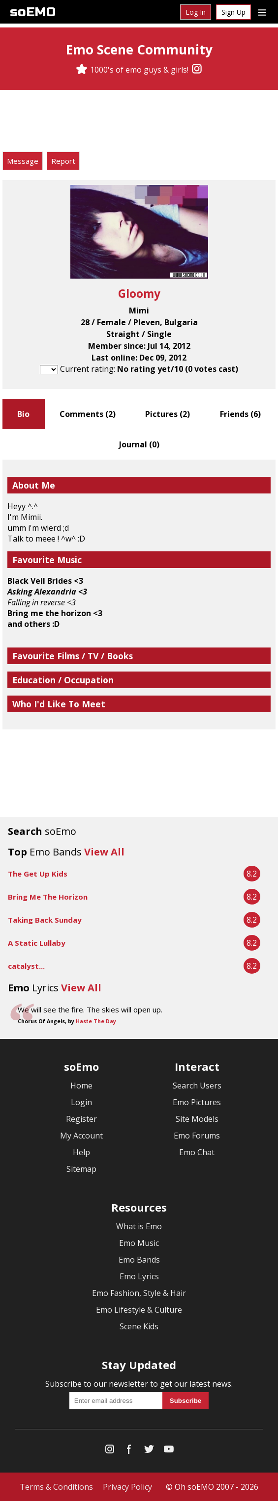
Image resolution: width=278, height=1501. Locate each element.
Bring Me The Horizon (48, 897)
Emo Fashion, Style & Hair (139, 1293)
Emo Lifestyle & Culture (139, 1309)
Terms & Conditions (56, 1486)
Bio (23, 414)
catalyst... (26, 966)
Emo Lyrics (139, 1276)
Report (63, 161)
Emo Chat (197, 1152)
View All (104, 851)
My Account (81, 1135)
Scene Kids (139, 1326)
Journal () (139, 444)
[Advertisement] (139, 122)
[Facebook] (129, 1451)
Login (81, 1102)
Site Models (197, 1118)
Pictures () (167, 414)
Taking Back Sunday (45, 920)
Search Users (197, 1085)
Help (81, 1152)
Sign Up (233, 12)
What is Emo (139, 1226)
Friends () (240, 414)
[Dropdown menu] (262, 11)
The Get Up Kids (37, 874)
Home (81, 1085)
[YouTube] (169, 1451)
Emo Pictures (197, 1102)
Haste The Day (96, 1021)
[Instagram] (196, 69)
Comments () (88, 414)
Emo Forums (197, 1135)
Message (22, 161)
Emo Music (139, 1243)
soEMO (33, 12)
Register (81, 1118)
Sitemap (81, 1169)
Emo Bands (139, 1259)
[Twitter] (149, 1451)
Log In (195, 12)
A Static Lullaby (36, 943)
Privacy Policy (127, 1486)
